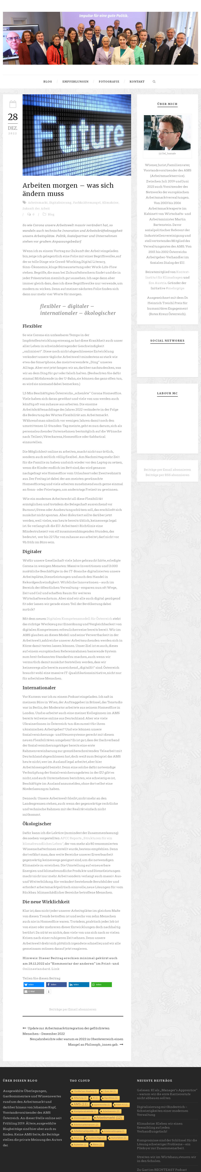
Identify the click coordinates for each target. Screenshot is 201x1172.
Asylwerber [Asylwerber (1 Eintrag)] (80, 1119)
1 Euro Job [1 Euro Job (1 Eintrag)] (109, 1066)
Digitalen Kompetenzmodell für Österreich (78, 601)
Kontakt (137, 81)
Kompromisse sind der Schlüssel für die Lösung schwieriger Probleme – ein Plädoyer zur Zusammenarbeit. (166, 1119)
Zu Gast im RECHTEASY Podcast (161, 1144)
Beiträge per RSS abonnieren (167, 471)
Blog (47, 81)
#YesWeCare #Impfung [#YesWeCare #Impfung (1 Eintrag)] (85, 1066)
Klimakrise (110, 202)
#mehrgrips (167, 285)
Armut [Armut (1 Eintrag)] (78, 1112)
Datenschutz (31, 1166)
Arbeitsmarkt (38, 202)
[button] (34, 959)
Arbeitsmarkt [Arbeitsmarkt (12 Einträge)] (109, 1092)
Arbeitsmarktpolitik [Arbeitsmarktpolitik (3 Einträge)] (86, 1105)
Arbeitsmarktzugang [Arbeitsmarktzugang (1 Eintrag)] (114, 1106)
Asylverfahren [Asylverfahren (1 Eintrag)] (118, 1112)
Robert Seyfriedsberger (184, 1166)
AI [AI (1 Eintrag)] (95, 1073)
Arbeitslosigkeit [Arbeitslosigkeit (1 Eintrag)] (82, 1093)
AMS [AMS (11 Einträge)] (81, 1079)
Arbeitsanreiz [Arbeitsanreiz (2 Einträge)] (111, 1086)
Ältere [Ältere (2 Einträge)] (97, 1119)
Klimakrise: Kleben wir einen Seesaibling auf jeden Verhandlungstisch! (159, 1102)
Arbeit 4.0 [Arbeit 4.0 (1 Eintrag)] (122, 1079)
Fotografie (109, 81)
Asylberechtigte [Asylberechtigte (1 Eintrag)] (96, 1112)
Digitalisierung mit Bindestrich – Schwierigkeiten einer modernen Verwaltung (162, 1085)
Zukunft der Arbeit (36, 208)
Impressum (11, 1166)
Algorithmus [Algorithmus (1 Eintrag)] (111, 1073)
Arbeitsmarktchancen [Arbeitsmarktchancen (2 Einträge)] (86, 1099)
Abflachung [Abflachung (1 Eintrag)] (80, 1073)
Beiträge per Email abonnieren (72, 984)
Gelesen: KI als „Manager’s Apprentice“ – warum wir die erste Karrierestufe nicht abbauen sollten (167, 1069)
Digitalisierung (60, 202)
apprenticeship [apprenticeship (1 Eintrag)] (102, 1079)
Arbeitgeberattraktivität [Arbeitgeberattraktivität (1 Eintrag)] (85, 1086)
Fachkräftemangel (87, 202)
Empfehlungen (75, 81)
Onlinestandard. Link (40, 944)
